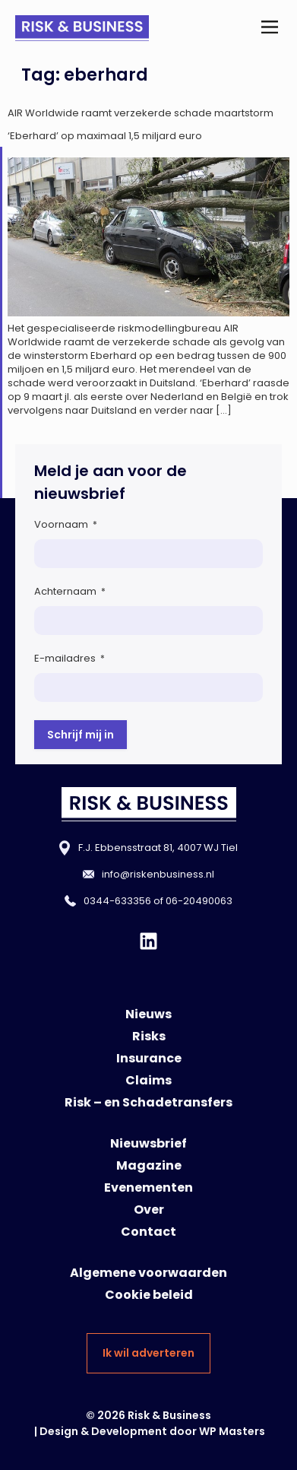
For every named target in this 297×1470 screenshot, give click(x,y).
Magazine (149, 1165)
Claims (148, 1080)
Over (149, 1209)
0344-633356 (117, 901)
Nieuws (148, 1014)
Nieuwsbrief (148, 1143)
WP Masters (232, 1431)
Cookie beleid (149, 1294)
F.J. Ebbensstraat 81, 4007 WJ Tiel (158, 847)
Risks (149, 1036)
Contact (148, 1231)
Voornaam (65, 524)
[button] (269, 28)
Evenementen (148, 1187)
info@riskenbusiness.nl (158, 874)
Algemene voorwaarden (148, 1272)
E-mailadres (69, 658)
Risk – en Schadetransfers (148, 1102)
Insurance (149, 1058)
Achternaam (70, 591)
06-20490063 (199, 901)
